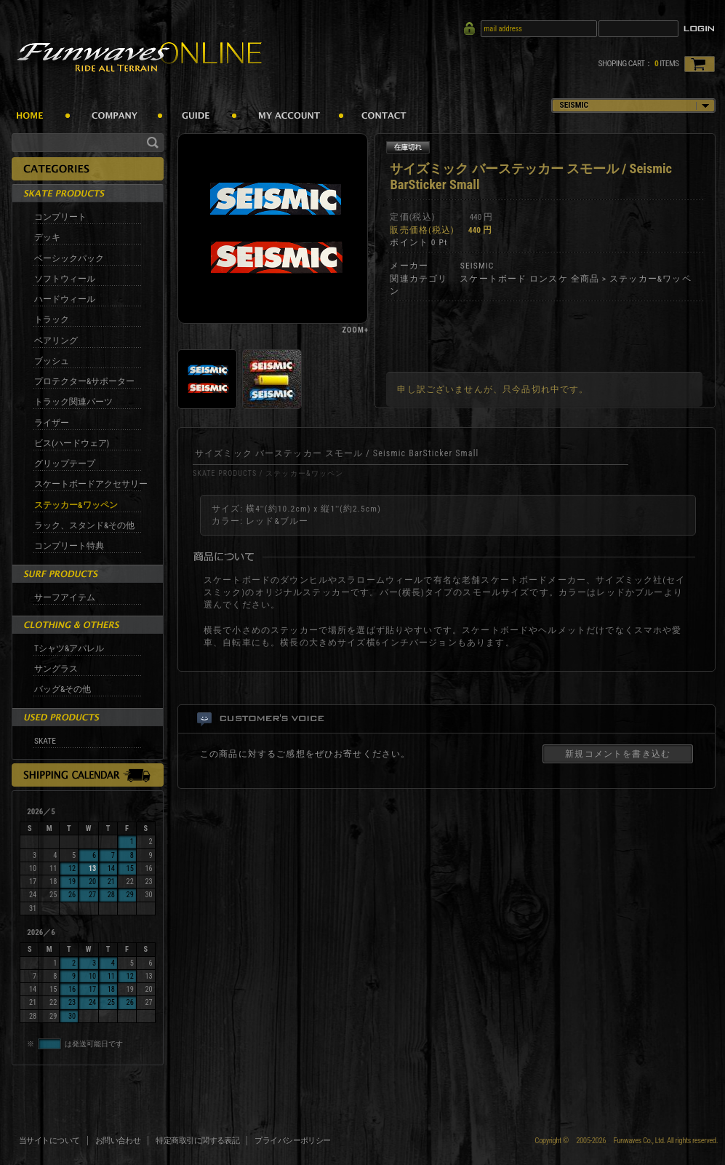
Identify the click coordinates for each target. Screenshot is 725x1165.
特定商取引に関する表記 (197, 1140)
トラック (51, 319)
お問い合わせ (118, 1140)
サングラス (56, 669)
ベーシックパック (69, 258)
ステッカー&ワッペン (76, 505)
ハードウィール (64, 299)
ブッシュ (51, 361)
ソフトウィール (64, 279)
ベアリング (56, 340)
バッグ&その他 (62, 689)
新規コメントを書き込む (617, 754)
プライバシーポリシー (293, 1140)
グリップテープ (64, 463)
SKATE (45, 741)
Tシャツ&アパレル (69, 648)
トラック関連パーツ (73, 402)
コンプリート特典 (69, 546)
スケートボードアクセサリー (91, 484)
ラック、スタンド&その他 (84, 525)
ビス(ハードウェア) (71, 443)
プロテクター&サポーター (84, 381)
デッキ (47, 237)
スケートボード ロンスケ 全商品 (529, 279)
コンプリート (60, 217)
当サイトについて (49, 1140)
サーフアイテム (64, 597)
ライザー (51, 423)
